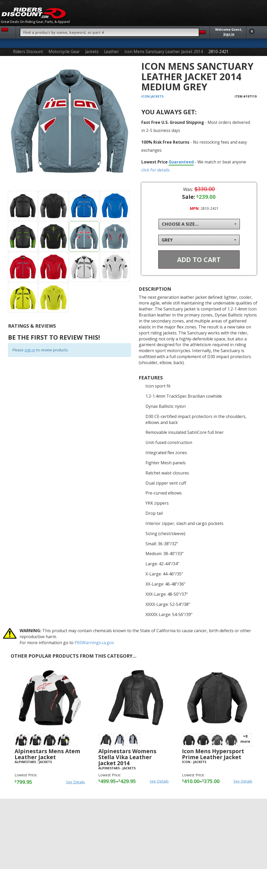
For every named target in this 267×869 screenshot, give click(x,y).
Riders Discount (28, 51)
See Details (75, 781)
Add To (199, 259)
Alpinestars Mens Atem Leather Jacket (47, 754)
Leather (111, 51)
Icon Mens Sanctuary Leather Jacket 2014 (163, 51)
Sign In (228, 34)
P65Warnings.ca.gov (94, 642)
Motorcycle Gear (64, 51)
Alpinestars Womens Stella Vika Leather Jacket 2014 (127, 757)
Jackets (92, 51)
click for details (155, 170)
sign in (30, 349)
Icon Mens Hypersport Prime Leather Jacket (213, 754)
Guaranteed (181, 162)
